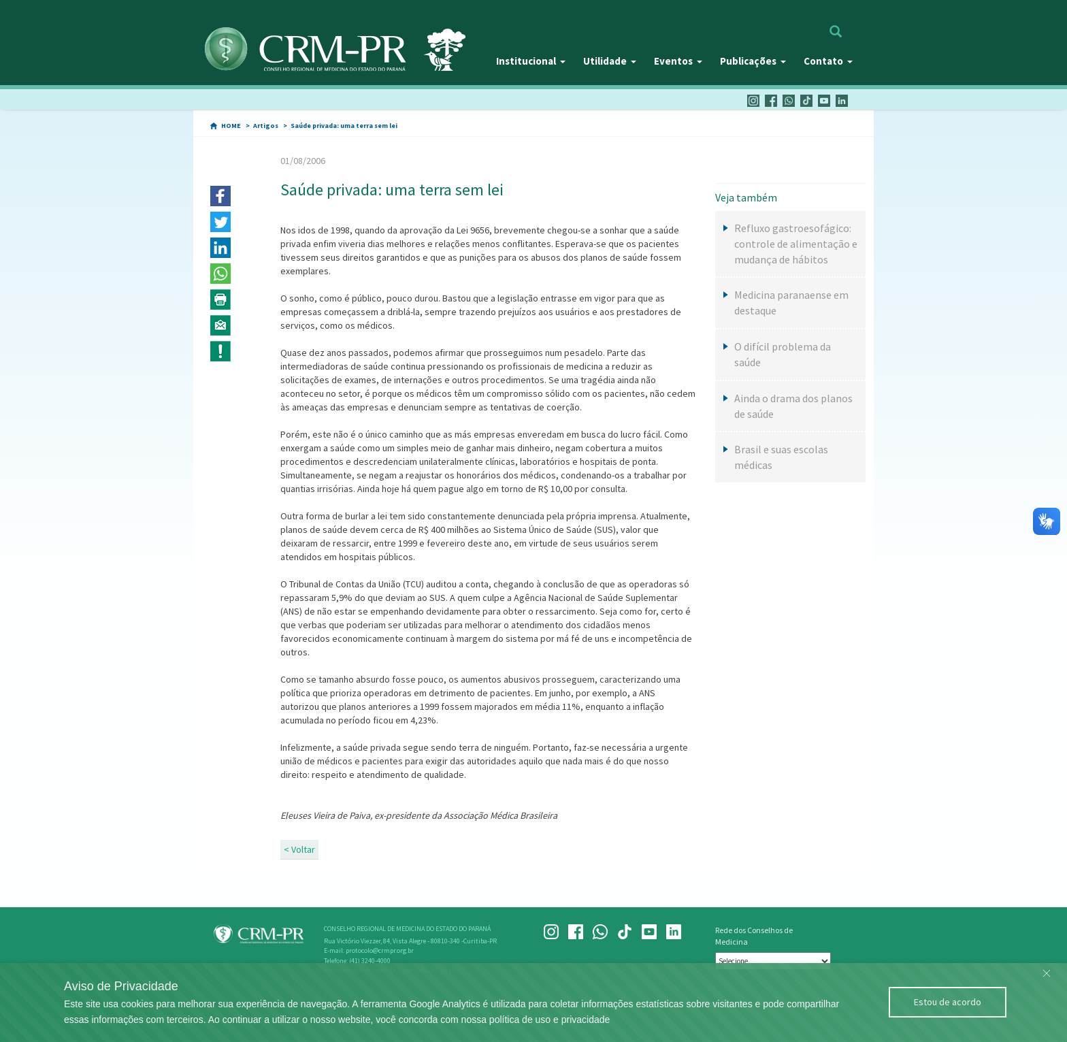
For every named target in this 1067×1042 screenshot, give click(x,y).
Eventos (678, 60)
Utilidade (609, 60)
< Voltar (299, 849)
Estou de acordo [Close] (947, 1002)
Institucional (530, 60)
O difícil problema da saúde (782, 354)
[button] (220, 196)
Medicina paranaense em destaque (791, 302)
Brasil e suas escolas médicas (781, 457)
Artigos (265, 125)
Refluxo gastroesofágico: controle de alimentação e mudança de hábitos (795, 243)
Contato (828, 60)
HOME (231, 125)
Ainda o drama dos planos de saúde (793, 406)
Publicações (753, 60)
